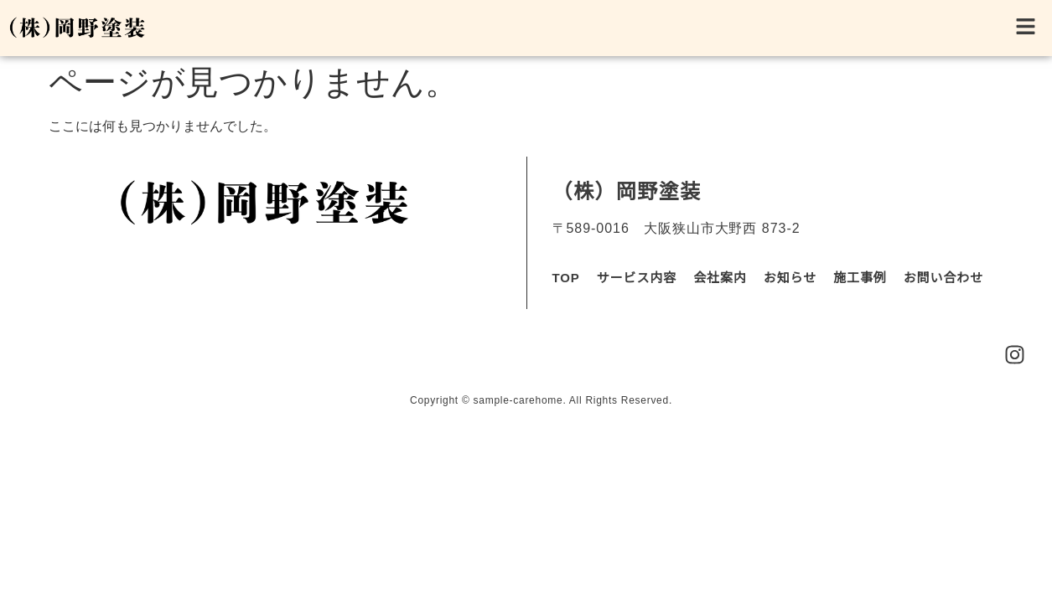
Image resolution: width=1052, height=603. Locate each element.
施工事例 (860, 278)
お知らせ (790, 278)
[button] (605, 28)
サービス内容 (636, 278)
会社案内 (720, 278)
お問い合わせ (943, 278)
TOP (566, 278)
